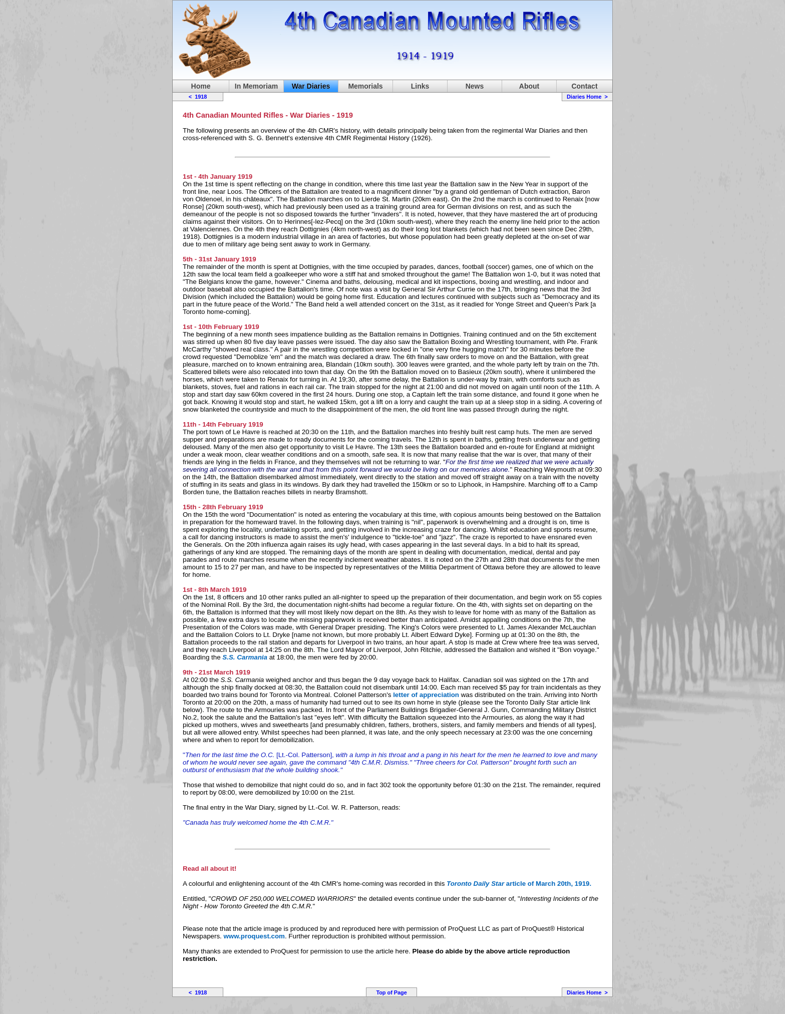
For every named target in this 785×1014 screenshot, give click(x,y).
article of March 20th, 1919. (519, 883)
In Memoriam (256, 86)
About (529, 86)
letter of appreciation (426, 695)
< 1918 (198, 97)
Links (420, 86)
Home (201, 86)
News (475, 86)
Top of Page (391, 992)
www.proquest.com (254, 936)
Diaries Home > (587, 97)
